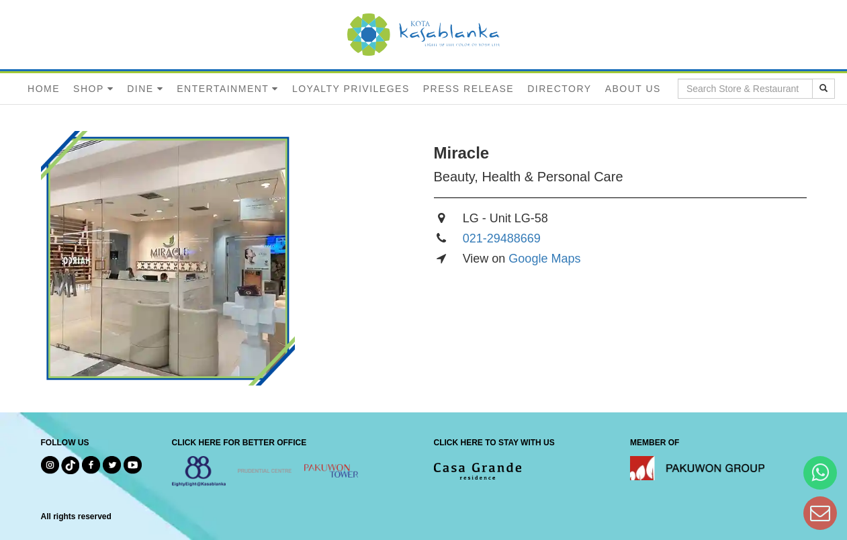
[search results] (823, 89)
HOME (44, 88)
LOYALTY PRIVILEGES (351, 88)
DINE (140, 88)
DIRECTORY (559, 88)
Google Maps (544, 258)
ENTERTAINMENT (223, 88)
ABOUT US (633, 88)
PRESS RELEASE (468, 88)
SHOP (88, 88)
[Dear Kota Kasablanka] (820, 513)
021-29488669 (502, 238)
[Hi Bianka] (820, 472)
